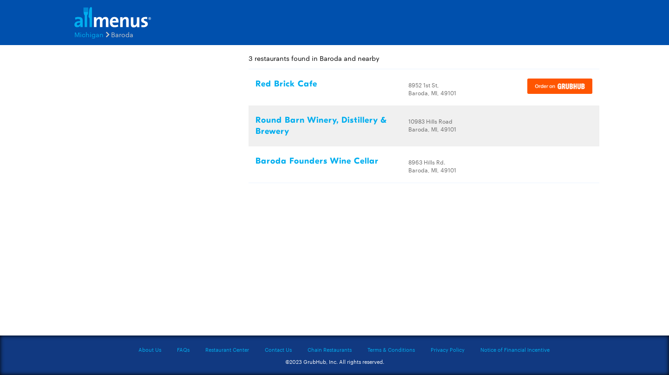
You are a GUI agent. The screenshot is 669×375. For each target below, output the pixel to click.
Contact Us (278, 349)
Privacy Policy (448, 349)
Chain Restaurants (330, 349)
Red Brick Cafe (286, 84)
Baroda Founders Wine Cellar (317, 161)
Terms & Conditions (391, 349)
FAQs (183, 349)
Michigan (89, 34)
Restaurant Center (227, 349)
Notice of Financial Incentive (515, 349)
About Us (149, 349)
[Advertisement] (125, 193)
